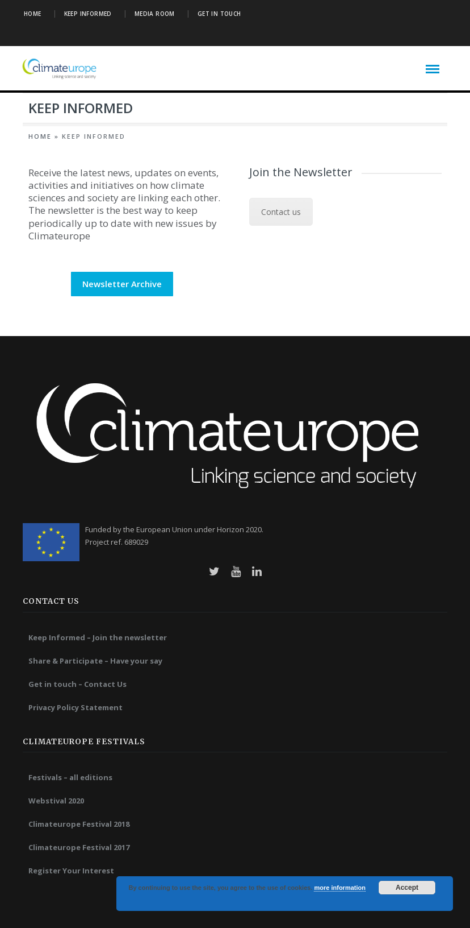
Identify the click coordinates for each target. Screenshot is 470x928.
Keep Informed (88, 14)
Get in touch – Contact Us (77, 684)
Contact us (281, 211)
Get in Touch (219, 14)
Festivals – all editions (70, 777)
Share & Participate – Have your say (95, 661)
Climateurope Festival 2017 (78, 847)
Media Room (155, 14)
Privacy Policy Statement (75, 707)
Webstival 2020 (56, 801)
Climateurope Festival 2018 (78, 824)
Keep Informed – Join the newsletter (97, 637)
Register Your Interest (71, 870)
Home (32, 14)
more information (339, 887)
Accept (407, 888)
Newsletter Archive (122, 283)
